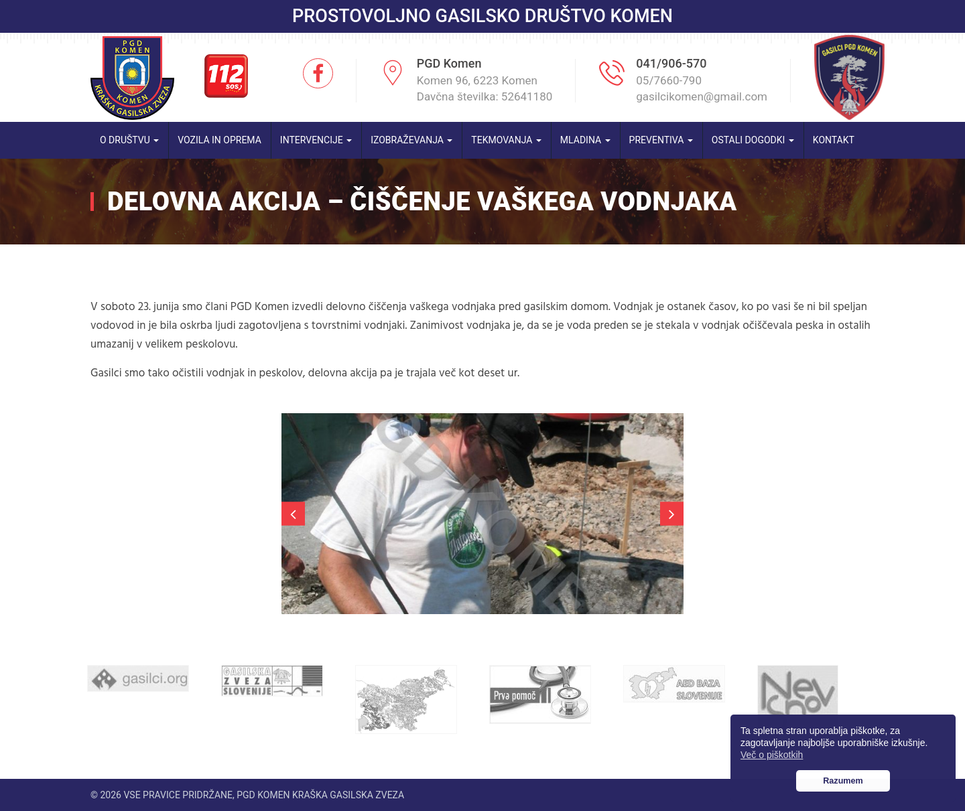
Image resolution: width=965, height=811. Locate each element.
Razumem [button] (843, 781)
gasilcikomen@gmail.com (701, 96)
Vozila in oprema (219, 140)
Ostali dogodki (753, 140)
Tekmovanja (506, 140)
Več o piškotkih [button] (772, 754)
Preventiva (661, 140)
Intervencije (316, 140)
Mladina (585, 140)
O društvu (129, 140)
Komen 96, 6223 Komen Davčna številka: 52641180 (485, 88)
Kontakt (833, 140)
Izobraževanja (411, 140)
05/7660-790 (669, 80)
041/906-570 (671, 63)
